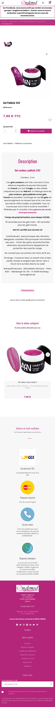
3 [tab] (10, 412)
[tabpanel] (27, 366)
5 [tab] (16, 412)
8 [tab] (26, 412)
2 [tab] (7, 412)
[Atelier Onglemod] (29, 3)
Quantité (8, 126)
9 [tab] (29, 412)
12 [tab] (39, 412)
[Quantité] (10, 130)
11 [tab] (35, 412)
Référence (7, 107)
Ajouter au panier (36, 131)
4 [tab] (13, 412)
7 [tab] (23, 412)
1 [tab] (3, 412)
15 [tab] (48, 412)
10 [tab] (32, 412)
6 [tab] (19, 412)
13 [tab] (42, 412)
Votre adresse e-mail (9, 680)
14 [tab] (45, 412)
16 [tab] (52, 412)
